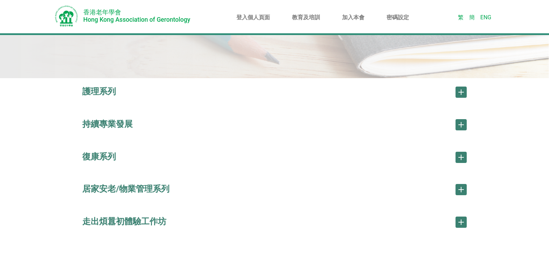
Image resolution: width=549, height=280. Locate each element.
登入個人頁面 (253, 17)
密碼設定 (398, 17)
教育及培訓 (306, 17)
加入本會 (353, 17)
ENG (485, 17)
